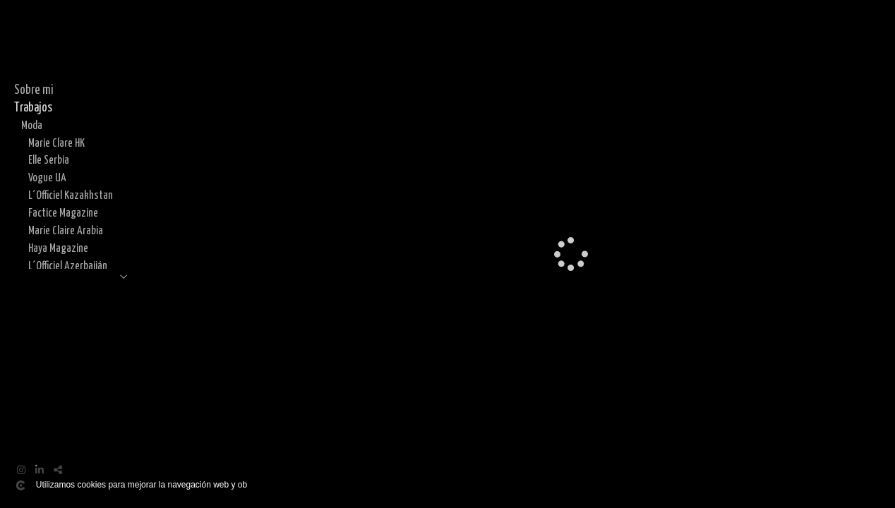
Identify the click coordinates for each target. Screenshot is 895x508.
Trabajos (33, 108)
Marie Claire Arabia (65, 230)
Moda (31, 125)
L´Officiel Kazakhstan (70, 195)
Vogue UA (47, 177)
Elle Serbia (48, 160)
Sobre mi (34, 90)
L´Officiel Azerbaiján (67, 266)
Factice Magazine (63, 213)
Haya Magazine (58, 248)
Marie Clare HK (56, 143)
